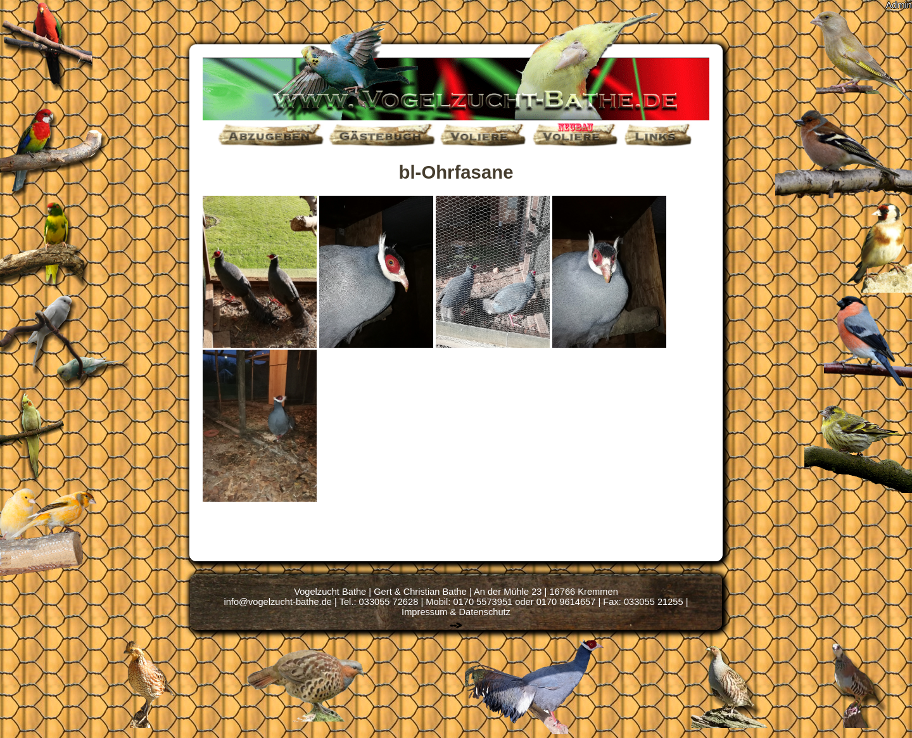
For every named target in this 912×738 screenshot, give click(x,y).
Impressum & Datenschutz (456, 612)
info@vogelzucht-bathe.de (278, 602)
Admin (898, 5)
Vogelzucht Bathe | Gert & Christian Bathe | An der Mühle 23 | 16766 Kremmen (456, 592)
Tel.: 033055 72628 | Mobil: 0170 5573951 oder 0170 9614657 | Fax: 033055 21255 (511, 602)
